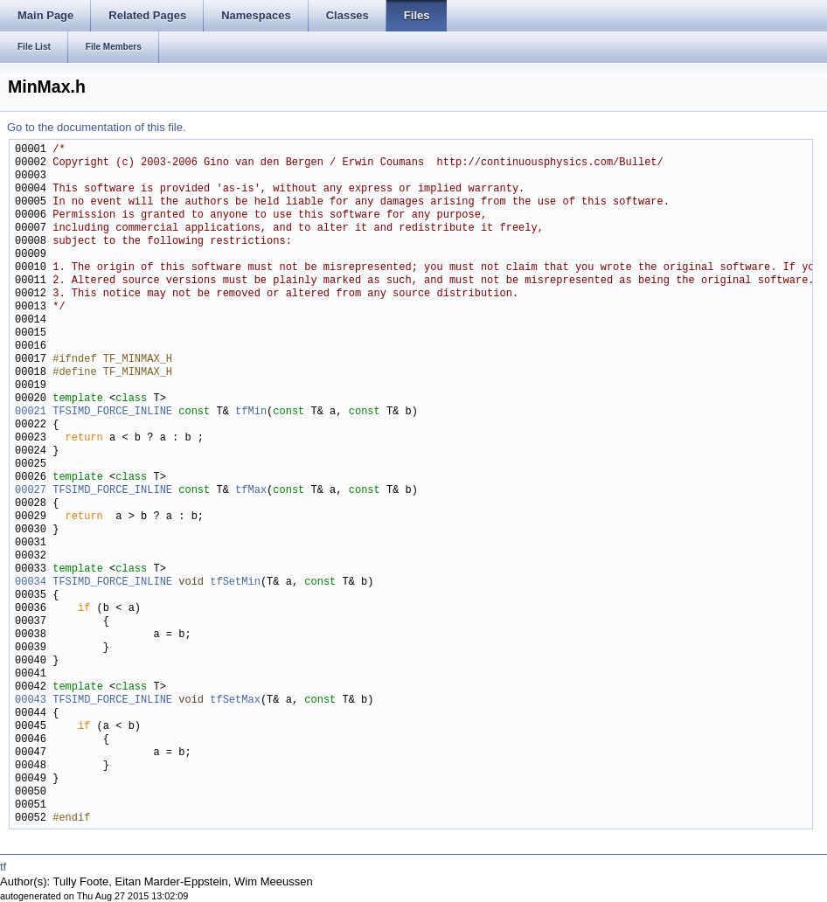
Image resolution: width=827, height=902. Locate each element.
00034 (30, 582)
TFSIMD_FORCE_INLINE (112, 412)
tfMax (251, 490)
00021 (30, 412)
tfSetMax (235, 700)
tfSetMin (235, 582)
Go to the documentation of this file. (96, 127)
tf (3, 866)
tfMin (251, 412)
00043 (30, 700)
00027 (30, 490)
